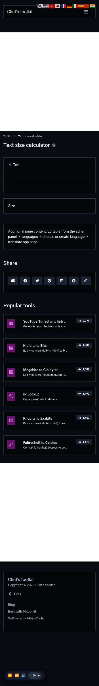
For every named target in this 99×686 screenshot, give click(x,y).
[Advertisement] (49, 81)
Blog (11, 605)
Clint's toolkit (20, 11)
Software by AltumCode (26, 618)
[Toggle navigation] (86, 12)
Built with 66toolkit (22, 611)
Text (13, 165)
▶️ (10, 675)
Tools (6, 136)
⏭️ (17, 675)
